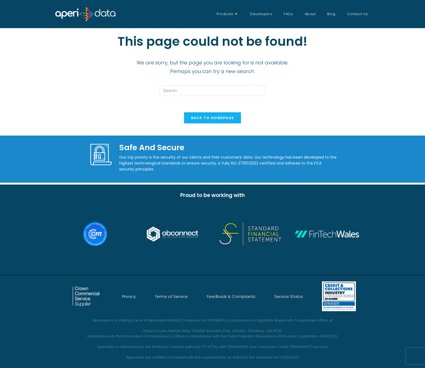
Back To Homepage (212, 117)
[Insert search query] (212, 90)
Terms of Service (171, 296)
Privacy (129, 296)
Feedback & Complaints (231, 296)
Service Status (288, 296)
